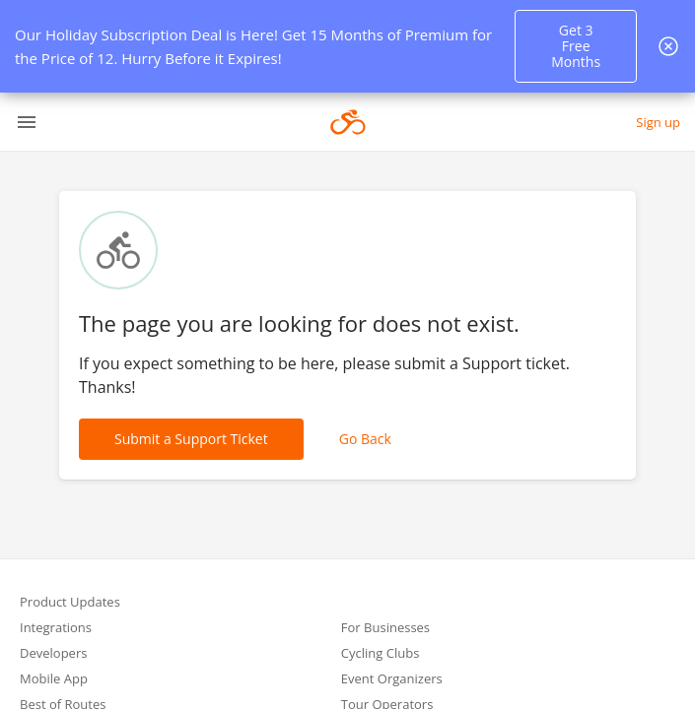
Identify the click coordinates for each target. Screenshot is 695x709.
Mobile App (54, 680)
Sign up (658, 122)
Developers (53, 654)
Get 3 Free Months (575, 46)
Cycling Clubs (380, 654)
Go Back (365, 438)
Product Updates (70, 603)
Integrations (56, 628)
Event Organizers (392, 680)
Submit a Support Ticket (191, 438)
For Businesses (385, 628)
